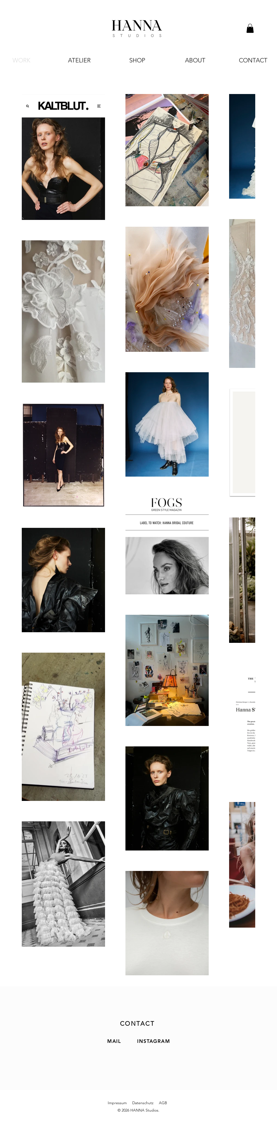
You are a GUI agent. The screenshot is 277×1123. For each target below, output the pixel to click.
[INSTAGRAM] (154, 1041)
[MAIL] (114, 1041)
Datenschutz (142, 1102)
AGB (163, 1102)
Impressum (117, 1102)
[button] (250, 28)
